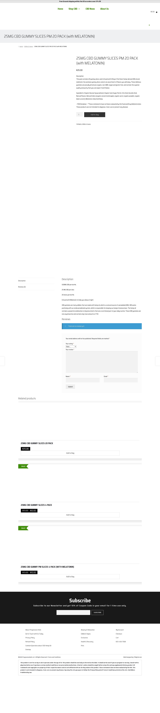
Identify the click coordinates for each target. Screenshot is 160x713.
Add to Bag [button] (70, 488)
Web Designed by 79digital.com (132, 692)
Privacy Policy (30, 672)
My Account (120, 665)
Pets (82, 680)
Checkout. (119, 669)
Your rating (70, 379)
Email (106, 411)
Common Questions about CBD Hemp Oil (38, 680)
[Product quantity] (79, 114)
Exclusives (84, 672)
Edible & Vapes (28, 46)
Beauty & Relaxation (88, 665)
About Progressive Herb (33, 665)
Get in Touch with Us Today (34, 669)
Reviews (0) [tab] (22, 322)
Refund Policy (30, 676)
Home (60, 8)
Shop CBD (74, 8)
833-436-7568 (121, 676)
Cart (117, 672)
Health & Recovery (87, 676)
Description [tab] (22, 316)
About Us (104, 8)
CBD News (90, 8)
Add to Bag (95, 114)
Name (68, 411)
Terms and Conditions (54, 692)
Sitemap (28, 684)
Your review (70, 384)
